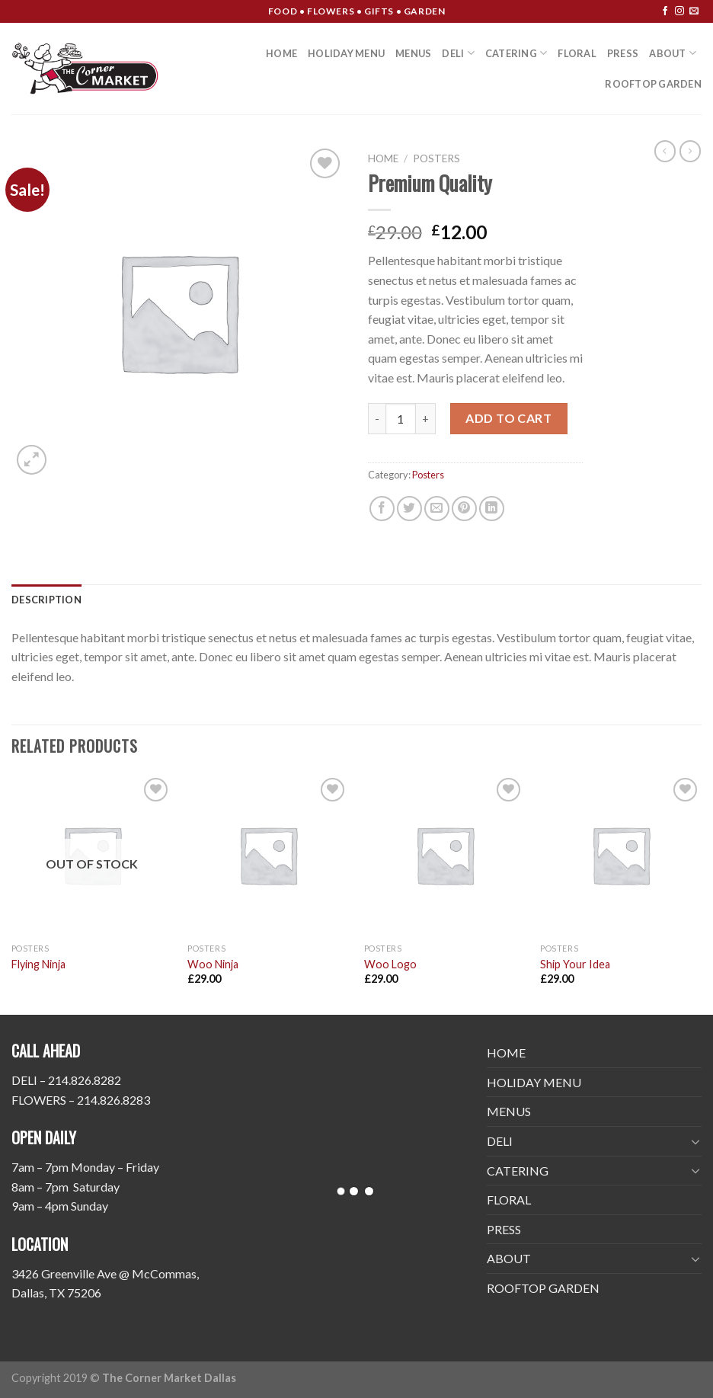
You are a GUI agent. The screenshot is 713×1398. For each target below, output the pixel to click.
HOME (281, 53)
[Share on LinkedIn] (491, 508)
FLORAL (577, 53)
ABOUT (672, 53)
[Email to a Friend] (436, 508)
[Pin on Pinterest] (464, 508)
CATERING (516, 53)
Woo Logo (390, 964)
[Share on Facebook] (382, 508)
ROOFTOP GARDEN (653, 84)
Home (383, 158)
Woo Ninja (212, 964)
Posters (436, 158)
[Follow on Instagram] (679, 11)
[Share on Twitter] (409, 508)
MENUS (413, 53)
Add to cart (508, 418)
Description (46, 599)
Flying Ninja (38, 964)
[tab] (46, 599)
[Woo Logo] (445, 855)
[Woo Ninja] (268, 855)
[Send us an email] (694, 11)
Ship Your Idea (575, 964)
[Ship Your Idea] (621, 855)
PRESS (622, 53)
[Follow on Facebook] (665, 11)
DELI (458, 53)
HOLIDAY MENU (346, 53)
